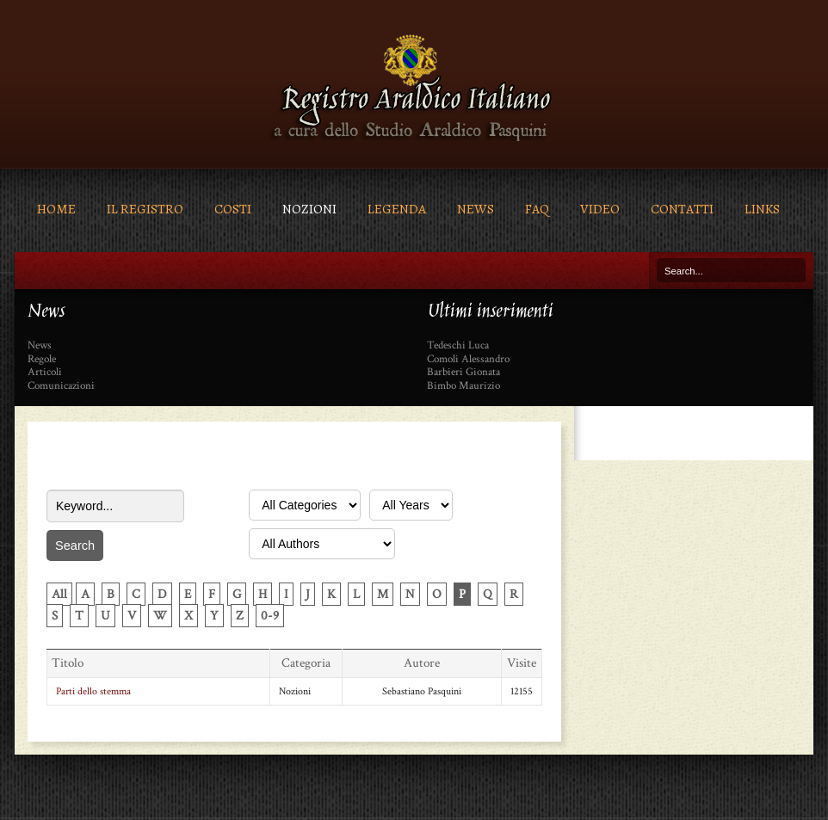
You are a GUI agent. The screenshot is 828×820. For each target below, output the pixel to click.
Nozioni (309, 209)
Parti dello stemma (93, 691)
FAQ (537, 209)
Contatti (682, 209)
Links (762, 209)
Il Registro (145, 209)
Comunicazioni (61, 386)
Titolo (67, 663)
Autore (422, 663)
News (475, 209)
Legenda (397, 209)
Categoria (306, 663)
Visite (521, 663)
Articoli (45, 372)
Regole (42, 360)
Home (56, 209)
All (59, 594)
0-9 (270, 615)
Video (600, 209)
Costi (232, 209)
